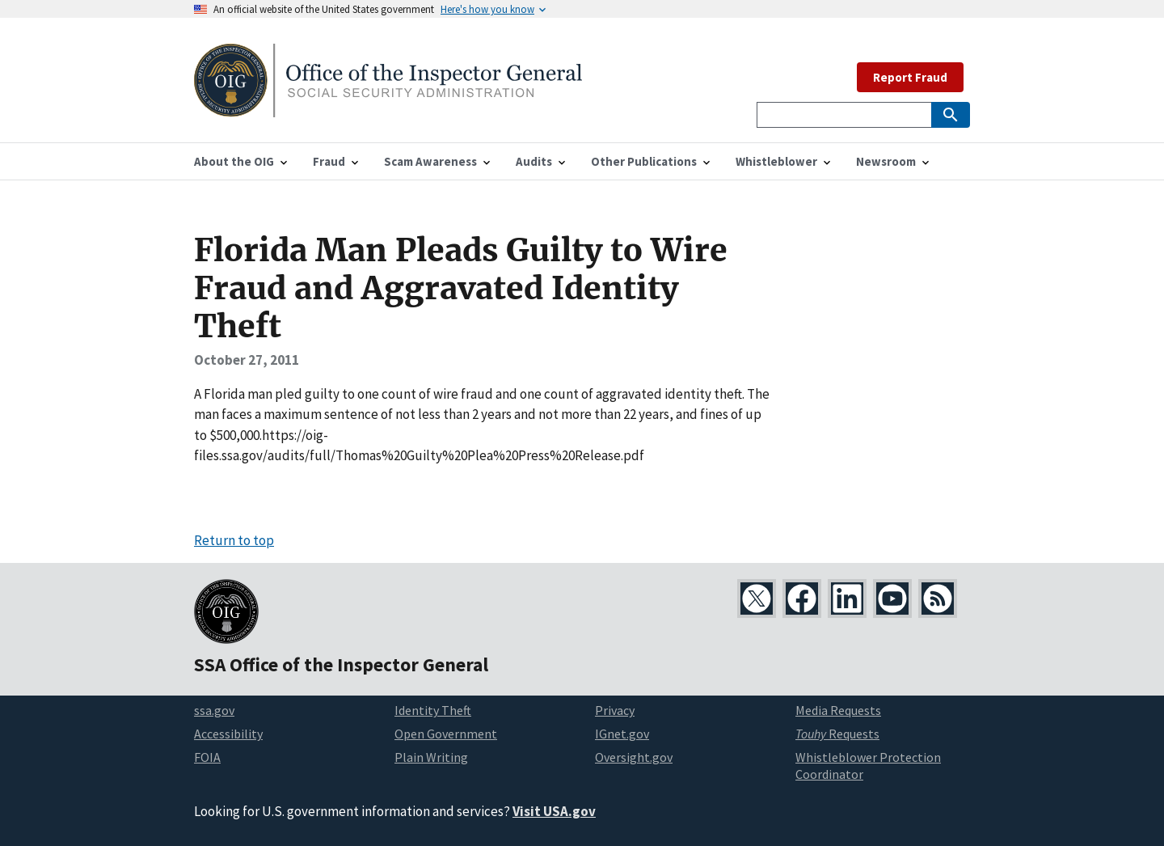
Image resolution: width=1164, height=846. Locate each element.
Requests (837, 733)
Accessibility (228, 733)
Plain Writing (431, 757)
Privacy (615, 710)
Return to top (234, 540)
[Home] (388, 107)
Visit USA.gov (554, 811)
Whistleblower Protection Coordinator (868, 765)
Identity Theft (432, 710)
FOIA (207, 757)
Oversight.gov (634, 757)
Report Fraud (910, 77)
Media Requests (838, 710)
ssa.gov (214, 710)
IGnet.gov (622, 733)
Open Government (445, 733)
